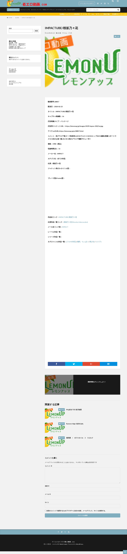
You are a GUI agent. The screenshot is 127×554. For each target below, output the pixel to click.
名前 (47, 488)
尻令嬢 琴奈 (13, 45)
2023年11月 (12, 73)
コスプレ (99, 244)
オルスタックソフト (25, 12)
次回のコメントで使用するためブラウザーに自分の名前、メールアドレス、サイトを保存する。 (76, 513)
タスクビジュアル (12, 12)
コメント (48, 468)
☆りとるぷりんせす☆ (87, 3)
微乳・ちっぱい (82, 244)
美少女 (92, 244)
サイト (47, 505)
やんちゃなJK (65, 12)
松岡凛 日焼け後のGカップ (17, 50)
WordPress (80, 547)
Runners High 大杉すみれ (76, 426)
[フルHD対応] (71, 244)
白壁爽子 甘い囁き (15, 49)
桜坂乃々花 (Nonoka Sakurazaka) (76, 224)
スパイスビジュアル (53, 12)
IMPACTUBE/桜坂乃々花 (28, 20)
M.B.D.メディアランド (39, 12)
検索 (10, 31)
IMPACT (65, 229)
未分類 (17, 20)
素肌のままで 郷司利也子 (17, 46)
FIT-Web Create (61, 547)
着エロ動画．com (69, 544)
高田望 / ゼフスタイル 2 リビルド (82, 440)
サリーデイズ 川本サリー (17, 48)
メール (48, 496)
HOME (10, 20)
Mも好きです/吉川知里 (75, 412)
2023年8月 (12, 74)
